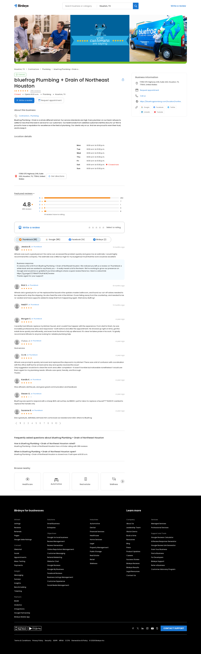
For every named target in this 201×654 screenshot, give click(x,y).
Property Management (99, 547)
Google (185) (51, 239)
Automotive (95, 523)
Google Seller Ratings (23, 539)
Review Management (56, 541)
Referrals (17, 531)
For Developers (157, 557)
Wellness (93, 563)
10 (56, 422)
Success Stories (132, 559)
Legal (92, 543)
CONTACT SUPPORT (173, 627)
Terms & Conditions (22, 640)
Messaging (18, 574)
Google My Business (55, 569)
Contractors (33, 69)
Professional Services (159, 527)
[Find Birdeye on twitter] (138, 628)
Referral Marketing (54, 557)
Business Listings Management (60, 577)
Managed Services (158, 523)
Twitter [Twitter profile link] (171, 107)
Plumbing (46, 69)
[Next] (123, 481)
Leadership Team (133, 527)
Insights (17, 582)
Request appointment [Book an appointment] (50, 100)
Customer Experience (56, 581)
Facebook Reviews (54, 573)
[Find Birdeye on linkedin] (142, 628)
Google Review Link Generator (163, 545)
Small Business (53, 523)
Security (48, 640)
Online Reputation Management (60, 549)
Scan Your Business (159, 549)
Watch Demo (131, 531)
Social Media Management (58, 585)
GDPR (55, 640)
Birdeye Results (132, 567)
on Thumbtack (36, 246)
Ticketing (18, 590)
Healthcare (94, 535)
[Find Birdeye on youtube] (152, 628)
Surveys (17, 578)
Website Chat (53, 561)
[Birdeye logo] (22, 6)
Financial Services (97, 531)
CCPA (67, 640)
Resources (130, 539)
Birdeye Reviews (133, 563)
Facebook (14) (75, 239)
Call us (143, 96)
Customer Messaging (56, 553)
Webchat (18, 549)
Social (16, 553)
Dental (93, 527)
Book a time (131, 535)
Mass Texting (19, 561)
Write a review (178, 5)
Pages (16, 535)
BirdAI (16, 600)
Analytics (18, 604)
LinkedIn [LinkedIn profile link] (145, 112)
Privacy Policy (37, 640)
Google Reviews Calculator (162, 537)
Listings (17, 523)
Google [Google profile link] (145, 107)
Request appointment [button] (149, 90)
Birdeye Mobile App (22, 616)
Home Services (96, 539)
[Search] (136, 6)
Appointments (20, 557)
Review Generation (55, 545)
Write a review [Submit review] (24, 100)
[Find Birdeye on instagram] (147, 628)
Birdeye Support (157, 561)
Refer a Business (158, 565)
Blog (128, 543)
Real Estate (94, 555)
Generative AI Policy (79, 640)
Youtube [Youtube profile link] (158, 112)
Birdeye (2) (97, 239)
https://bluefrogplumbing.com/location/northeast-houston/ (161, 101)
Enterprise (51, 527)
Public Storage (96, 551)
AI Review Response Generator (163, 541)
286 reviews (35, 90)
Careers (129, 555)
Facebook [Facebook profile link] (158, 107)
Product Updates (133, 551)
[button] (60, 423)
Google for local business (57, 537)
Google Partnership (22, 612)
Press (128, 547)
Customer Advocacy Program (163, 569)
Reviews (17, 527)
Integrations (19, 608)
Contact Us (131, 575)
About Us (130, 523)
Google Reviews (53, 565)
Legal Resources (133, 571)
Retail (92, 559)
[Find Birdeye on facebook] (133, 628)
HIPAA (61, 640)
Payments (18, 565)
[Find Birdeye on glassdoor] (157, 628)
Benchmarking (20, 586)
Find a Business (157, 553)
